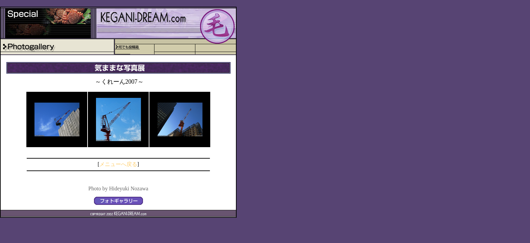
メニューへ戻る (118, 164)
